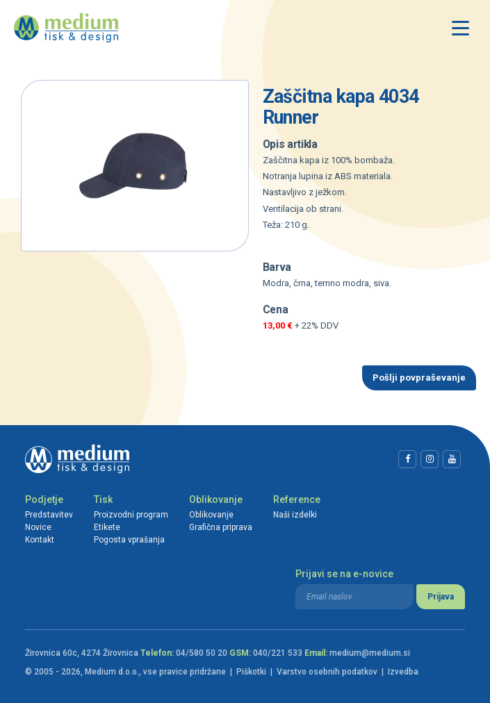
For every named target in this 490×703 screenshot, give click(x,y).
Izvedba (403, 672)
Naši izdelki (295, 515)
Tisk (103, 499)
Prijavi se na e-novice (344, 573)
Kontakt (39, 540)
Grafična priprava (220, 527)
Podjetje (44, 499)
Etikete (107, 527)
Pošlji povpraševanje (419, 377)
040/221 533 (277, 653)
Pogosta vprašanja (129, 540)
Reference (296, 499)
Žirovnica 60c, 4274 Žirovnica (81, 653)
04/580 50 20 (201, 653)
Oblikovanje (216, 499)
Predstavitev (49, 515)
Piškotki (251, 672)
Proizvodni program (131, 515)
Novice (38, 527)
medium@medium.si (369, 653)
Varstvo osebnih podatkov (327, 672)
